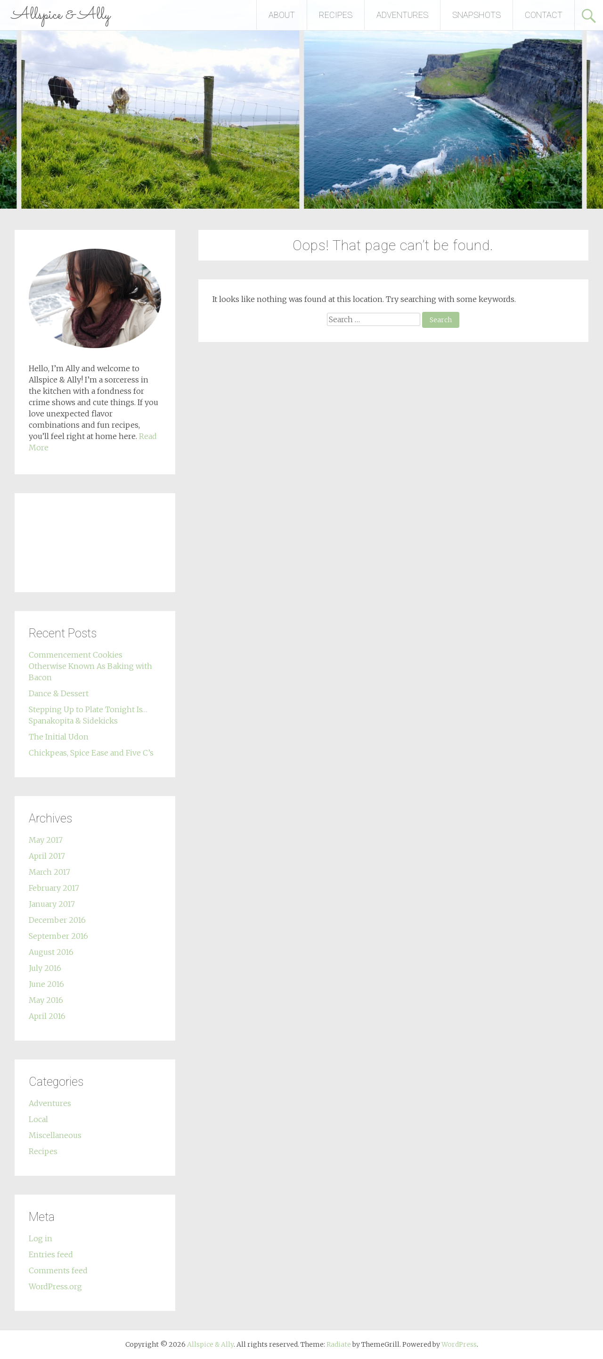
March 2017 (49, 872)
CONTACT (543, 15)
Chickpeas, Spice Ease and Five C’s (91, 752)
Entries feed (51, 1254)
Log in (40, 1238)
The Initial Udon (59, 736)
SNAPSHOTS (476, 15)
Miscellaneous (55, 1135)
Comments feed (58, 1270)
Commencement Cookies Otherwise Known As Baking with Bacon (90, 666)
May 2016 (46, 1000)
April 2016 (47, 1016)
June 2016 (46, 984)
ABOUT (282, 15)
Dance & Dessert (59, 693)
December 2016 (57, 920)
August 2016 (51, 952)
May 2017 (46, 840)
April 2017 (47, 856)
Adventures (50, 1103)
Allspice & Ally (61, 15)
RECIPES (335, 15)
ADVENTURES (402, 15)
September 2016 (58, 936)
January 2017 (52, 904)
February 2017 (54, 888)
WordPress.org (55, 1286)
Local (38, 1119)
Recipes (43, 1151)
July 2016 (45, 968)
